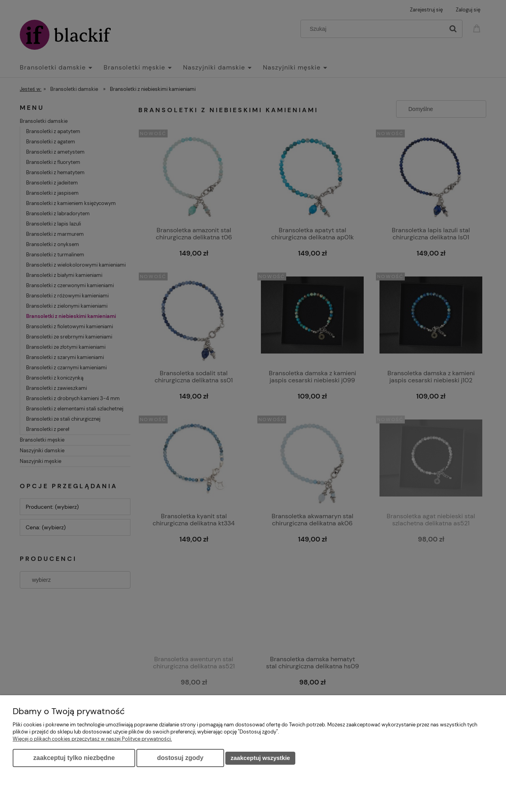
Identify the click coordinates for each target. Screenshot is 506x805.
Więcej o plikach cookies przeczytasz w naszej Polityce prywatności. (92, 738)
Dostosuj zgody (180, 757)
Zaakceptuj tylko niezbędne (74, 757)
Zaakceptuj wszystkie (260, 757)
